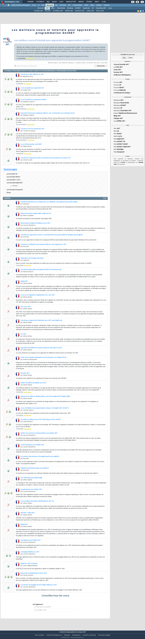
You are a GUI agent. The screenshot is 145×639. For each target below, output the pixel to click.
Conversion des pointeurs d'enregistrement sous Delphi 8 (39, 456)
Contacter (62, 632)
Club (103, 2)
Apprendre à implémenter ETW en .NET (33, 573)
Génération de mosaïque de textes (32, 258)
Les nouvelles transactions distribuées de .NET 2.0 (37, 501)
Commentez (19, 83)
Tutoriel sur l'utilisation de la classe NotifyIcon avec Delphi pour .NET (43, 244)
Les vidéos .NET (41, 610)
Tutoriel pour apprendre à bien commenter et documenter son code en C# (45, 158)
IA (38, 5)
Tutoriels (40, 2)
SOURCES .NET (80, 11)
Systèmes (107, 5)
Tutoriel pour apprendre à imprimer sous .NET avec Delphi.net (41, 320)
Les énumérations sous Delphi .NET (32, 445)
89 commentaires (21, 109)
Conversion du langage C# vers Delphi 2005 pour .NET (38, 585)
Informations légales (104, 635)
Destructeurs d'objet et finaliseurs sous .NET (35, 223)
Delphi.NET (24, 281)
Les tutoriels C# (12, 174)
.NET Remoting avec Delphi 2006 (31, 478)
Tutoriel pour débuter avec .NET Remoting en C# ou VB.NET (40, 420)
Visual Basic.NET (101, 8)
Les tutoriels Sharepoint (15, 190)
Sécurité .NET (25, 373)
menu (105, 198)
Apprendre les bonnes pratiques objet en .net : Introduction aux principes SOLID (47, 113)
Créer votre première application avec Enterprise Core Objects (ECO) (43, 357)
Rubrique (118, 101)
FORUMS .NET (38, 11)
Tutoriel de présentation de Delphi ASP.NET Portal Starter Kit (40, 270)
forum (123, 166)
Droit (96, 2)
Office (92, 5)
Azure (110, 8)
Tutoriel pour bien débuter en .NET (32, 74)
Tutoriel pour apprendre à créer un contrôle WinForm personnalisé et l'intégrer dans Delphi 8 (51, 235)
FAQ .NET (48, 11)
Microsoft (50, 5)
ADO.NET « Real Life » (27, 513)
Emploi (81, 2)
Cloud (34, 5)
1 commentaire (21, 58)
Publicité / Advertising (89, 635)
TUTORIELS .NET (58, 11)
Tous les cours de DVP (43, 607)
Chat (61, 2)
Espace (125, 115)
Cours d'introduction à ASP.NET (31, 144)
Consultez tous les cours (55, 595)
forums (37, 53)
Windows (70, 8)
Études (89, 2)
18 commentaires (21, 124)
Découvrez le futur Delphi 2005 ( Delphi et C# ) (35, 214)
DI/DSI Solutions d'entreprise (21, 5)
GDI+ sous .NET (25, 307)
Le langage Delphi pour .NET (29, 552)
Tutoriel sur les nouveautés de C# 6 (32, 129)
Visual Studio (61, 8)
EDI (69, 5)
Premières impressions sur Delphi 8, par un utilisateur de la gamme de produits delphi (48, 202)
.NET (47, 8)
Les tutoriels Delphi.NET (15, 183)
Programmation (77, 5)
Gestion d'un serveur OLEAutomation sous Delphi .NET (39, 433)
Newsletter (71, 2)
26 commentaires (21, 140)
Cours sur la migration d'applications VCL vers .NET (37, 295)
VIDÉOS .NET (69, 11)
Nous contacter (39, 635)
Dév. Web (63, 5)
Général (14, 186)
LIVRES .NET (90, 11)
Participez (67, 635)
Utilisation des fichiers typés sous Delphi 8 (34, 468)
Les (118, 67)
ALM (43, 5)
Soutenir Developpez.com (54, 635)
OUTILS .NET (100, 11)
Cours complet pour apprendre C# (32, 88)
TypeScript (86, 8)
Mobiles (98, 5)
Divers (9, 193)
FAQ (48, 2)
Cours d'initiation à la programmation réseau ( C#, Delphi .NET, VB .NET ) (44, 408)
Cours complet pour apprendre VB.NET (33, 100)
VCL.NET (23, 334)
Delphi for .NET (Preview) (28, 564)
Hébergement (76, 635)
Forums (30, 2)
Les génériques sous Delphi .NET (31, 489)
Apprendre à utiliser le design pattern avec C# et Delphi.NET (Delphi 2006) (45, 396)
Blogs (54, 2)
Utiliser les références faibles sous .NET (33, 383)
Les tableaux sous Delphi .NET (30, 540)
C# (93, 8)
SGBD (86, 5)
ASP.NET (78, 8)
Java (56, 5)
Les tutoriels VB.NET (13, 177)
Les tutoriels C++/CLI (14, 180)
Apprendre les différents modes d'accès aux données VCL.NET (41, 348)
